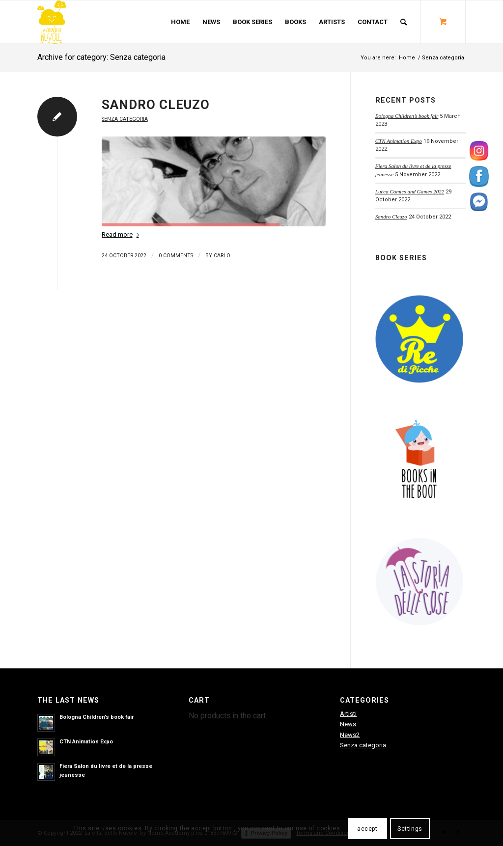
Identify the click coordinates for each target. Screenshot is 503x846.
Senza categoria (125, 119)
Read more (122, 234)
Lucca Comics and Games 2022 (410, 191)
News (348, 724)
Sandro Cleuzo (156, 104)
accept (367, 828)
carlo (222, 255)
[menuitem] (180, 22)
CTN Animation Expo (398, 141)
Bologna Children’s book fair (407, 116)
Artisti (348, 713)
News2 (350, 734)
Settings (409, 828)
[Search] (403, 22)
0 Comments (176, 255)
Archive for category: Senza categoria (101, 57)
